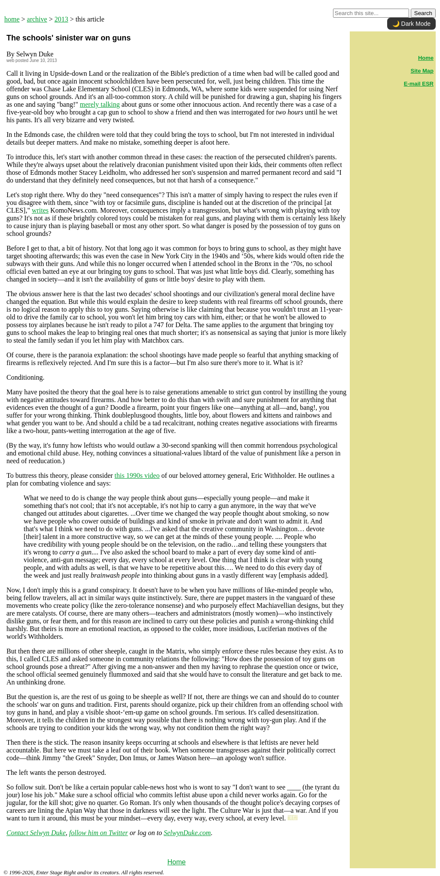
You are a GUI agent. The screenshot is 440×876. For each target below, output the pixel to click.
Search (423, 13)
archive (37, 19)
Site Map (422, 71)
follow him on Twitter (98, 832)
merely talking (100, 104)
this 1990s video (137, 475)
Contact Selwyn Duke (36, 832)
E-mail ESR (419, 83)
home (12, 19)
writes (40, 210)
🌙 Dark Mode (411, 23)
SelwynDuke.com (187, 832)
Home (176, 862)
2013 (61, 19)
